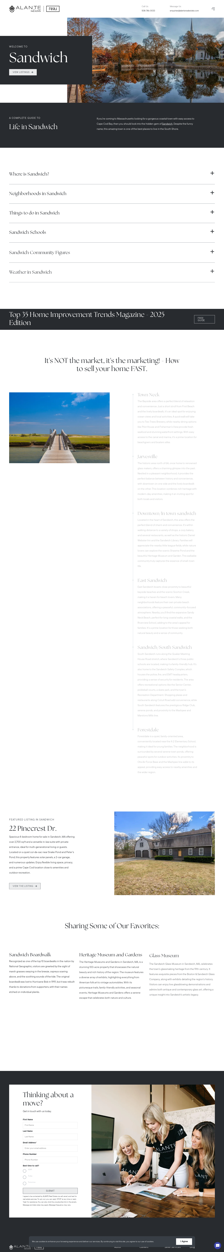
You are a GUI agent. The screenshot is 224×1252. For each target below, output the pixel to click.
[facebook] (11, 1234)
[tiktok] (35, 1234)
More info (159, 1242)
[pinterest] (43, 1234)
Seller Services (173, 1171)
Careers (143, 1171)
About (117, 1171)
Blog (192, 1171)
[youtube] (27, 1234)
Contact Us (171, 1181)
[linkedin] (51, 1234)
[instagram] (19, 1234)
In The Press (146, 1181)
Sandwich (167, 131)
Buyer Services (122, 1181)
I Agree (184, 1241)
